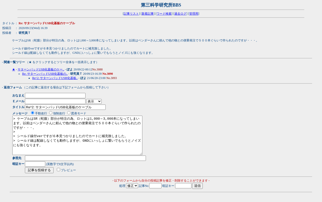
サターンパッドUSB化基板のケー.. (41, 69)
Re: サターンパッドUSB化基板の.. (45, 73)
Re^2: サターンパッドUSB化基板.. (55, 78)
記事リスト (131, 13)
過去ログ (180, 13)
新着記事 (148, 13)
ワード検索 (164, 13)
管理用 (193, 13)
